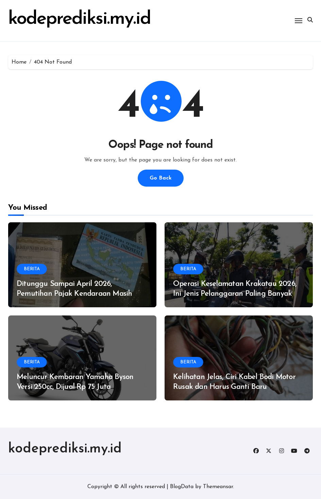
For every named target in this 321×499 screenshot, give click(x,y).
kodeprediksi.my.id (65, 449)
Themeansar (218, 486)
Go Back (161, 178)
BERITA (32, 269)
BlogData (181, 486)
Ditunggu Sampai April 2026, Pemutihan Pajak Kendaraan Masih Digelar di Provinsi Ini (74, 293)
